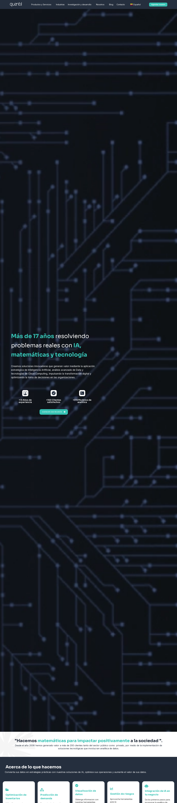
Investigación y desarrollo (80, 4)
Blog (111, 4)
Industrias (60, 4)
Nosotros (101, 4)
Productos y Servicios (42, 4)
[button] (158, 4)
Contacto (121, 4)
